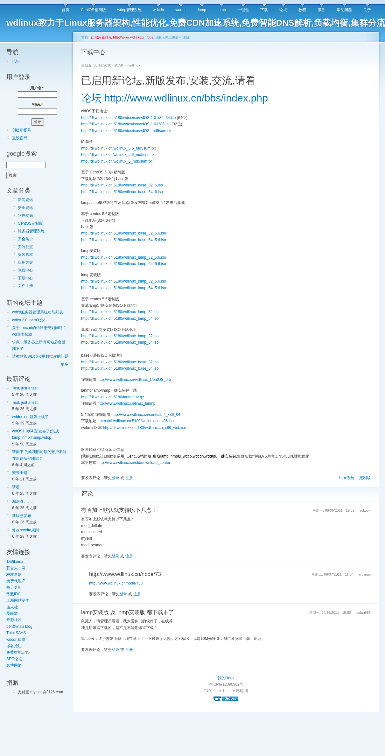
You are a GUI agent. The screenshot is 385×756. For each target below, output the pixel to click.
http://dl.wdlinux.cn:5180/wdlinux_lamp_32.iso (119, 312)
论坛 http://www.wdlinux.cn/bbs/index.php (174, 98)
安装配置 (25, 247)
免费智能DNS (18, 652)
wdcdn (158, 10)
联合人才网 (15, 568)
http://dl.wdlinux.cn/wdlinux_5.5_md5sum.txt (118, 148)
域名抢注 (14, 646)
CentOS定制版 (30, 223)
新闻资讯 (25, 200)
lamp (202, 10)
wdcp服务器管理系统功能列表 (37, 312)
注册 (129, 478)
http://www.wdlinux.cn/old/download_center (133, 462)
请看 (16, 487)
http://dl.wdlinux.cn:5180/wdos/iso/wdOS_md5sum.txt (126, 131)
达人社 (12, 607)
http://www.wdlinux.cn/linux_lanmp (126, 403)
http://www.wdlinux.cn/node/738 (116, 583)
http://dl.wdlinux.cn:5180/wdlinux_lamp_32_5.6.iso (123, 257)
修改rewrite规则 (25, 530)
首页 (65, 10)
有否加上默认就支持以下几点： (119, 510)
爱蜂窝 (12, 613)
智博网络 (14, 665)
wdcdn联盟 (15, 639)
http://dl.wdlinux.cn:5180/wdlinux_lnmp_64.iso (119, 342)
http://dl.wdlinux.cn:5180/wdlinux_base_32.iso (120, 362)
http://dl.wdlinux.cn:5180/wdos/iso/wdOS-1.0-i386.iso (126, 124)
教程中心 (25, 270)
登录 (115, 478)
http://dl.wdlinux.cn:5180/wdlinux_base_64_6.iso (122, 192)
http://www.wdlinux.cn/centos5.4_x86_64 (145, 414)
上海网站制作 (17, 600)
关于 (367, 10)
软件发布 (25, 215)
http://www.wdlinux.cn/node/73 (125, 574)
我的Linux (14, 561)
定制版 (365, 478)
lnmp (222, 10)
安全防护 (25, 239)
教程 (302, 10)
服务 (321, 10)
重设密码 (19, 138)
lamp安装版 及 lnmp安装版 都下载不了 (127, 612)
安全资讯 (25, 208)
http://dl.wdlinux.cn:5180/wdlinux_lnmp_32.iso (119, 336)
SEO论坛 (14, 659)
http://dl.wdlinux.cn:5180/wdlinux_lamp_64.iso (119, 318)
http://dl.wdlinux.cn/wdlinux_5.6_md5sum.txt (118, 154)
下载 (264, 10)
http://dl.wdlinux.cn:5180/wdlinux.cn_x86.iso (137, 421)
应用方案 (25, 262)
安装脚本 (25, 254)
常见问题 (344, 10)
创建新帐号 (21, 130)
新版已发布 (21, 516)
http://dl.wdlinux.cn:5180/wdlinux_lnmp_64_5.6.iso (123, 288)
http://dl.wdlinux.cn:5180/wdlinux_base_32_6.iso (122, 185)
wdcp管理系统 (129, 10)
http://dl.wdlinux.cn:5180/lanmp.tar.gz (112, 397)
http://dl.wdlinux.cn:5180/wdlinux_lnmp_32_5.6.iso (123, 281)
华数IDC (13, 594)
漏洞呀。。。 (23, 501)
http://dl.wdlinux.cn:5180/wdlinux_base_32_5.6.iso (123, 233)
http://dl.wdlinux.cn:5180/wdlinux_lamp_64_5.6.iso (123, 264)
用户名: (37, 88)
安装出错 (19, 473)
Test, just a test (25, 388)
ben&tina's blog (19, 626)
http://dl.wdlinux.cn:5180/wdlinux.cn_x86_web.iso (144, 427)
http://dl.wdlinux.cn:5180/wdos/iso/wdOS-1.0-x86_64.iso (128, 118)
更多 (64, 364)
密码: (37, 104)
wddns (180, 10)
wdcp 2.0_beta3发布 (29, 320)
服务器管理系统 (31, 231)
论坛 (283, 10)
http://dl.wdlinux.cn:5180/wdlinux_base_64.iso (120, 368)
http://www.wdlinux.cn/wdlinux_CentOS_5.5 (134, 379)
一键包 (243, 10)
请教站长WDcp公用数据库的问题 (40, 356)
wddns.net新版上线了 (30, 417)
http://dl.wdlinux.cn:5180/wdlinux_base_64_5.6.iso (123, 240)
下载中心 (25, 278)
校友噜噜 (14, 574)
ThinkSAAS (16, 633)
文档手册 (25, 286)
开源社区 (14, 620)
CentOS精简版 (93, 10)
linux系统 (346, 478)
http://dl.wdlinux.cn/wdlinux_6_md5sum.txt (116, 161)
